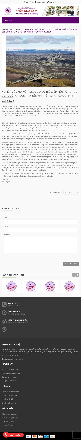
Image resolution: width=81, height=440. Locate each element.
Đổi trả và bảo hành (9, 377)
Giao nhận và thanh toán (11, 373)
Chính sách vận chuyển (10, 395)
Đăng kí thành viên (9, 381)
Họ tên (6, 218)
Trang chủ (7, 29)
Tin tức (18, 29)
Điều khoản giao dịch (10, 418)
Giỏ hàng (28, 2)
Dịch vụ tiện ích (8, 422)
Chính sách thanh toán (10, 392)
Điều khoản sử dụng (9, 414)
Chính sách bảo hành (10, 403)
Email (6, 226)
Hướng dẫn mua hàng (10, 369)
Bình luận (7, 235)
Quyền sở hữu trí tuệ (9, 425)
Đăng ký (51, 2)
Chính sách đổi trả (9, 399)
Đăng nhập (40, 2)
